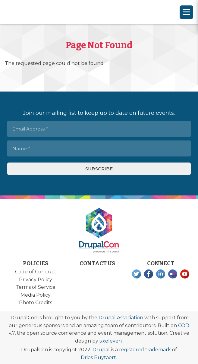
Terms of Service (35, 287)
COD (183, 325)
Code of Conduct (35, 272)
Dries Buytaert (98, 357)
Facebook (149, 274)
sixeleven (110, 341)
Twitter (136, 274)
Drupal (101, 350)
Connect (160, 263)
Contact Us (97, 263)
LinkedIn (161, 274)
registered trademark (145, 350)
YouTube (185, 274)
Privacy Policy (35, 279)
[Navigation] (186, 12)
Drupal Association (121, 318)
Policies (35, 263)
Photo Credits (35, 302)
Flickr (173, 274)
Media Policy (35, 295)
